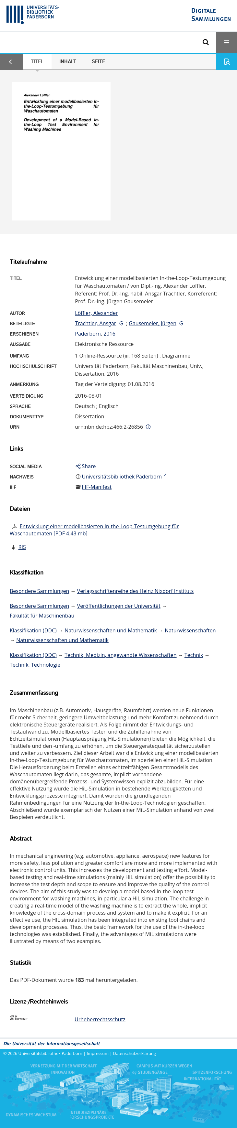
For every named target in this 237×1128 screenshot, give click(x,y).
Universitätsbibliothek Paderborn (50, 1053)
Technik (193, 655)
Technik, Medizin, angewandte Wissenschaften (121, 655)
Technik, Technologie (35, 664)
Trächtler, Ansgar (95, 323)
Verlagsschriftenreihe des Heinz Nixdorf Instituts (135, 591)
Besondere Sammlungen (39, 591)
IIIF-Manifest (97, 486)
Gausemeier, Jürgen (152, 323)
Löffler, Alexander (96, 313)
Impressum (98, 1053)
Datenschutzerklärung (134, 1053)
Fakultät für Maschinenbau (42, 615)
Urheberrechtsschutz (100, 1019)
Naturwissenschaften (190, 630)
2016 (109, 333)
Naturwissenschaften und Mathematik (111, 630)
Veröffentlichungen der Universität (118, 605)
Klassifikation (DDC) (33, 630)
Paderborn (88, 333)
